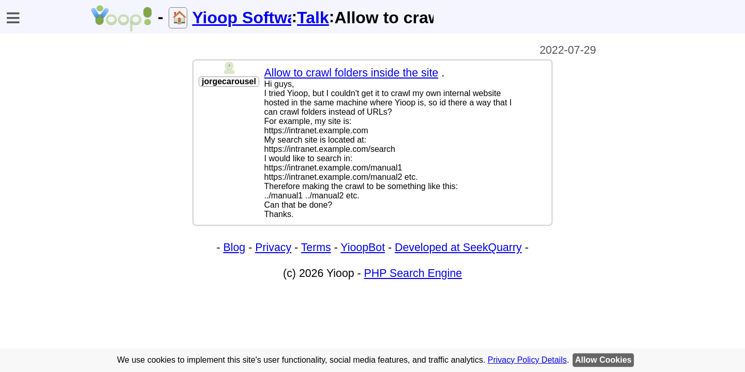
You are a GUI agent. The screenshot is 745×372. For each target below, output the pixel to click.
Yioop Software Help (241, 17)
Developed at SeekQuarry (458, 247)
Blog (235, 247)
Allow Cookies (603, 359)
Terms (316, 247)
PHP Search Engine (413, 273)
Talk (313, 17)
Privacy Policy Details (527, 359)
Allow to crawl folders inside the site (351, 73)
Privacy (273, 247)
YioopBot (362, 247)
